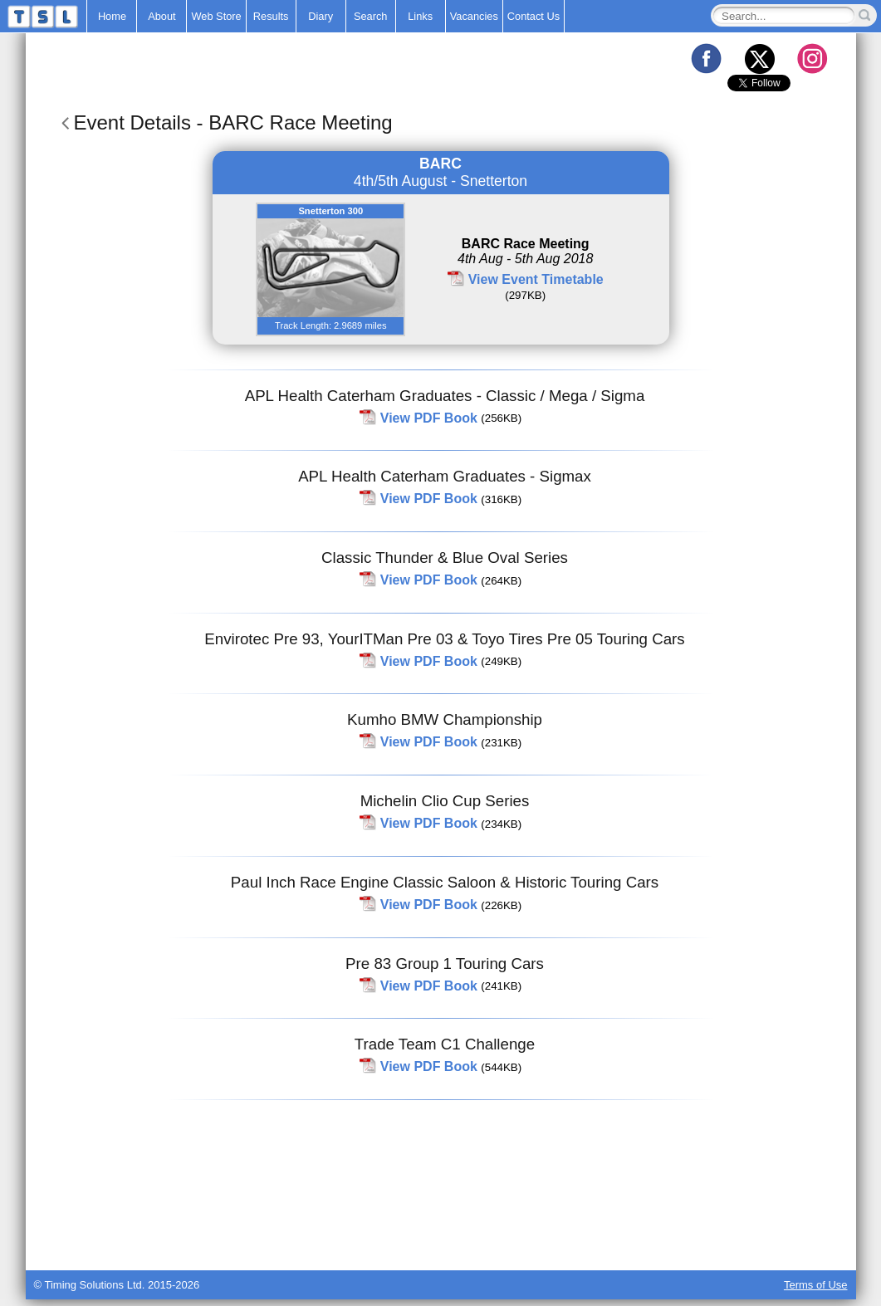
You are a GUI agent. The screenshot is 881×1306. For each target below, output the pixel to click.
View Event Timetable (536, 279)
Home (112, 16)
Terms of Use (816, 1285)
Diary (320, 16)
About (161, 16)
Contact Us (533, 16)
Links (420, 16)
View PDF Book (428, 417)
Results (271, 16)
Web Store (216, 16)
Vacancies (474, 16)
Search (371, 16)
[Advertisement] (441, 1229)
